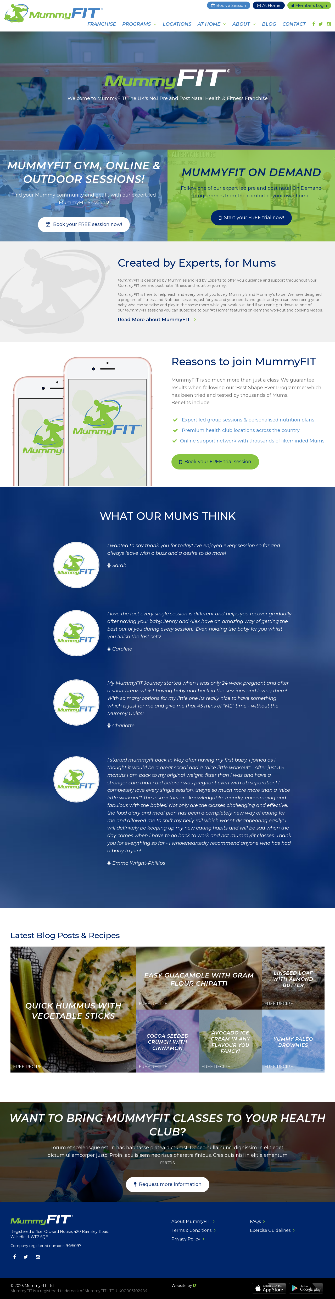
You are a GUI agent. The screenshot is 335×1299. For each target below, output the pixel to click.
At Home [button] (209, 24)
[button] (84, 224)
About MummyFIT (190, 1221)
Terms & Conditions (191, 1230)
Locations (177, 24)
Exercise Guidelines (270, 1230)
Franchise (101, 24)
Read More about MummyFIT (155, 320)
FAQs (255, 1221)
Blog (269, 24)
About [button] (241, 24)
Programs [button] (136, 24)
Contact (294, 24)
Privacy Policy (185, 1239)
